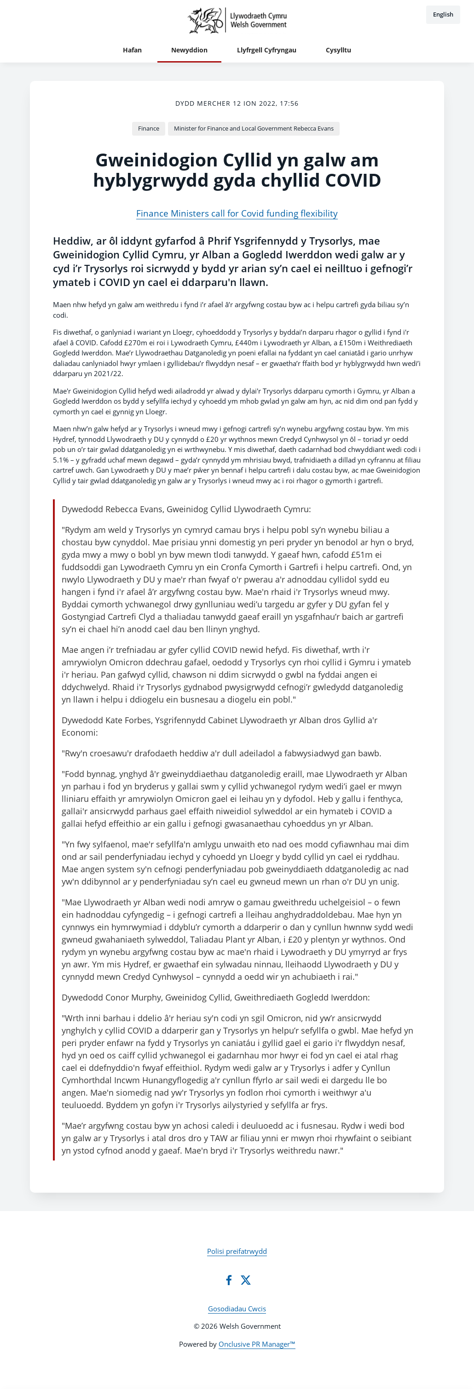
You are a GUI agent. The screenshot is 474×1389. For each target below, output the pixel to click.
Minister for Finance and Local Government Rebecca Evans (254, 128)
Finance (148, 128)
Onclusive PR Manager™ (257, 1344)
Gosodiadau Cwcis (237, 1308)
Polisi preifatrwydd (237, 1251)
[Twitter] (246, 1280)
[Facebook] (229, 1280)
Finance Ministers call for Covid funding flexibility (237, 213)
